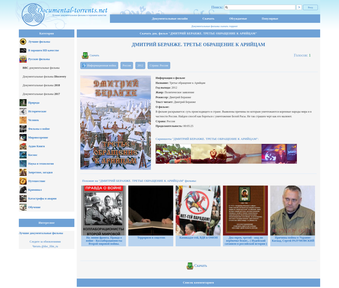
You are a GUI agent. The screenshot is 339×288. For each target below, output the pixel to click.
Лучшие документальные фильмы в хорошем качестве (79, 15)
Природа (33, 102)
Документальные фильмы (44, 76)
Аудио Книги (36, 146)
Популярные (270, 18)
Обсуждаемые (238, 18)
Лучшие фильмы (39, 41)
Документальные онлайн (170, 18)
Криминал (35, 189)
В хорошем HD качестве (43, 50)
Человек (33, 120)
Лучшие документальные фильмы (41, 233)
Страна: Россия (159, 65)
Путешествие (36, 181)
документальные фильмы (41, 67)
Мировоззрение (38, 137)
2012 (140, 65)
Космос (32, 155)
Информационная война (99, 65)
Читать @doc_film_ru (45, 246)
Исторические (37, 111)
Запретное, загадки (40, 172)
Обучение (34, 207)
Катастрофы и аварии (42, 198)
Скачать (208, 18)
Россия (127, 65)
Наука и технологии (41, 163)
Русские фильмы (39, 59)
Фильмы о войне (39, 128)
